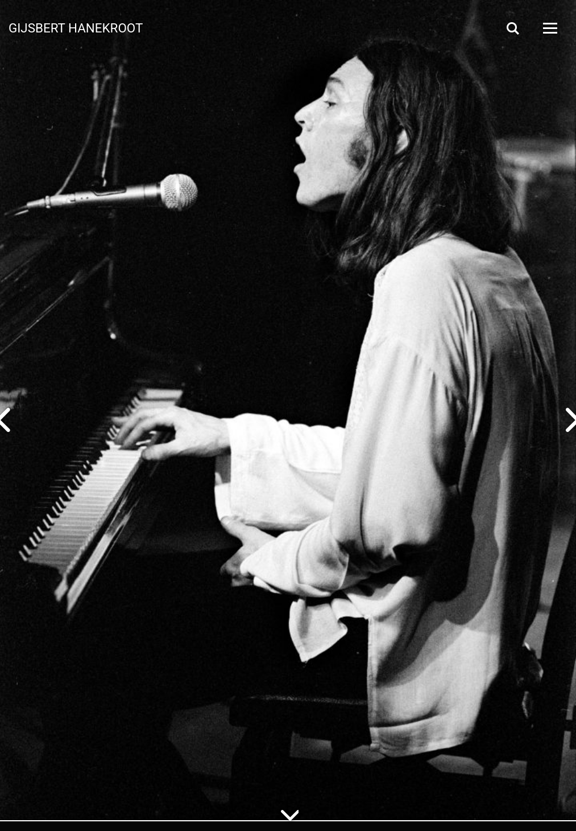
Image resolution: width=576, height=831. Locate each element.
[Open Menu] (549, 28)
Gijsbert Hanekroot (76, 27)
